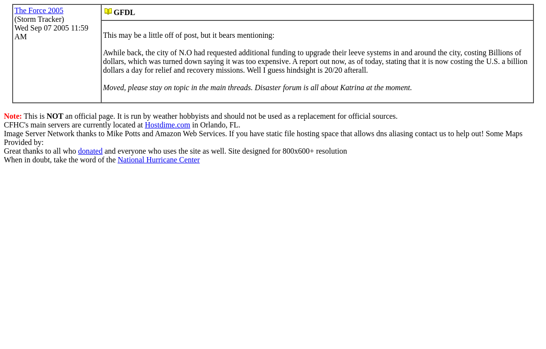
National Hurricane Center (159, 160)
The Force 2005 (39, 10)
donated (90, 151)
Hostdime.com (167, 125)
